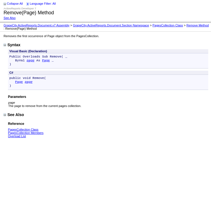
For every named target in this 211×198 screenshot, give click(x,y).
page (30, 61)
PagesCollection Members (25, 136)
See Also (10, 18)
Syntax (12, 45)
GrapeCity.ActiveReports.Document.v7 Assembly (37, 25)
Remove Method (198, 25)
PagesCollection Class (167, 25)
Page (46, 61)
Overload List (17, 139)
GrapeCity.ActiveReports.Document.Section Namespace (111, 25)
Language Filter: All (43, 3)
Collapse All (15, 3)
